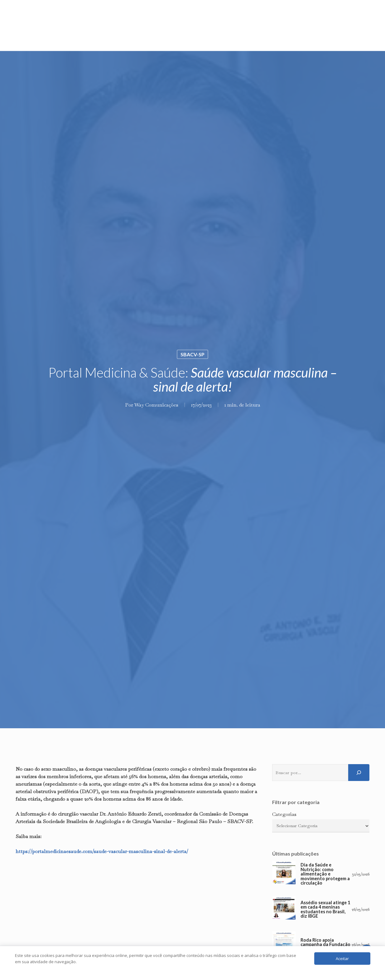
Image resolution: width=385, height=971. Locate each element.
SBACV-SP (192, 354)
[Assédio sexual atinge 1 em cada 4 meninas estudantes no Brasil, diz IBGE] (284, 909)
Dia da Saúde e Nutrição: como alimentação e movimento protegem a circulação (325, 874)
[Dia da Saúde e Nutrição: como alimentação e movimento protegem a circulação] (284, 874)
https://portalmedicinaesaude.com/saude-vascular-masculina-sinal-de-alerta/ (102, 851)
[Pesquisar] (358, 772)
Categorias (284, 814)
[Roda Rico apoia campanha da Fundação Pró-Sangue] (284, 944)
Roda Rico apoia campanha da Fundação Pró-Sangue (325, 944)
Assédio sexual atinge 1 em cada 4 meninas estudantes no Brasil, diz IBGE (325, 909)
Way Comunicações (156, 405)
